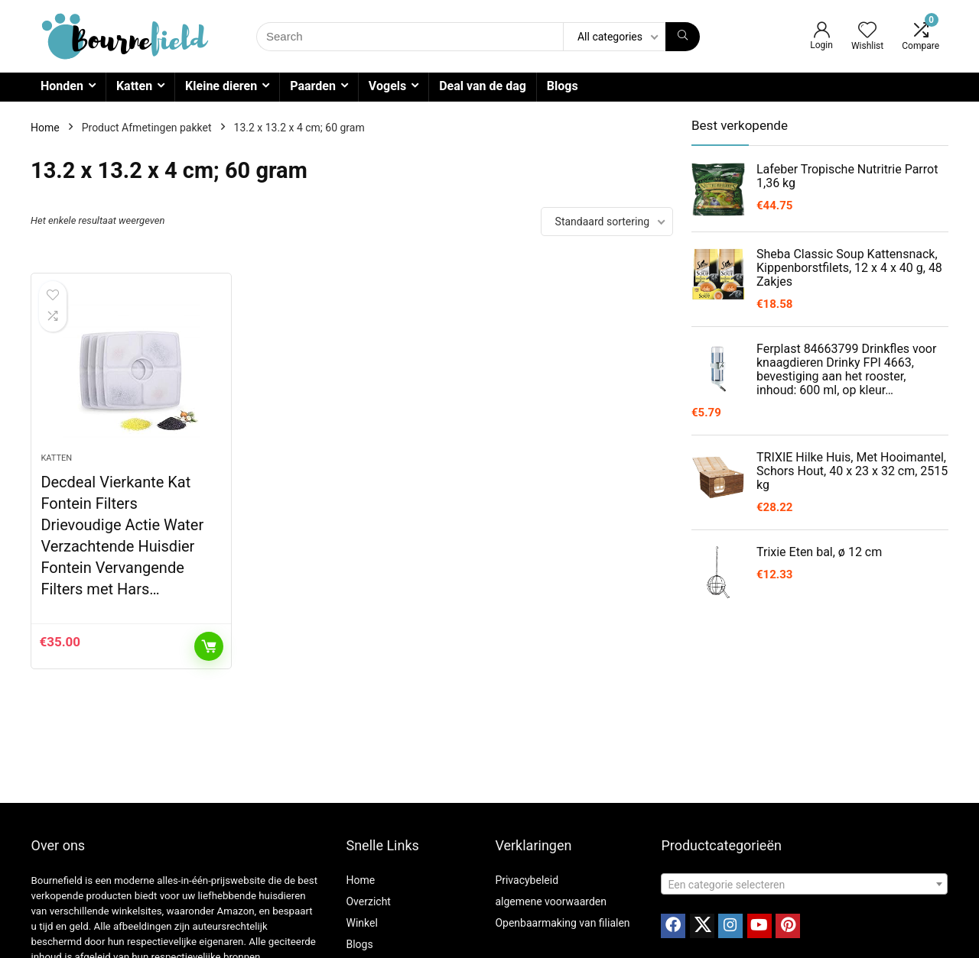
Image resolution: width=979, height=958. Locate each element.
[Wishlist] (867, 31)
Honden (62, 86)
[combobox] (804, 884)
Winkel (361, 923)
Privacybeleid (526, 880)
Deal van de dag (482, 86)
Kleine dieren (221, 86)
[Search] (682, 36)
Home (45, 127)
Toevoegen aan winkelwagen (209, 646)
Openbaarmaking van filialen (562, 923)
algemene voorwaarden (551, 901)
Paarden (313, 86)
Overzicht (368, 901)
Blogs (562, 86)
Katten (134, 86)
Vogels (387, 86)
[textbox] (804, 884)
